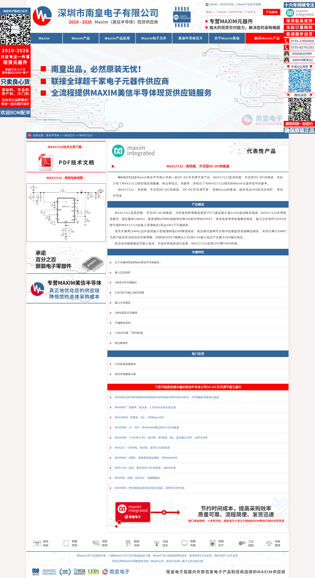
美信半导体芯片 (190, 38)
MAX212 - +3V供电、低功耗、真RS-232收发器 (142, 447)
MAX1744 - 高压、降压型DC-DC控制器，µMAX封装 (145, 467)
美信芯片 (69, 135)
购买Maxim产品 (267, 38)
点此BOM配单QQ (302, 60)
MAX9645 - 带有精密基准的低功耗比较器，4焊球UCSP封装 (150, 488)
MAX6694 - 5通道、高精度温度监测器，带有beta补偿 (146, 457)
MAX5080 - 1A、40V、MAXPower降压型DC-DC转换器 (147, 427)
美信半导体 (52, 135)
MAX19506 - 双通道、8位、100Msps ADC (139, 417)
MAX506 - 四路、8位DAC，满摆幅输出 (138, 477)
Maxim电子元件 (154, 38)
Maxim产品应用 (117, 38)
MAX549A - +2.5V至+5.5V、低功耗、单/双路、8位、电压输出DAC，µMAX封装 (161, 437)
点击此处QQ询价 (302, 53)
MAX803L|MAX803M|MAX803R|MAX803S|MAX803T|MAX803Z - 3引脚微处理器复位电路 (167, 397)
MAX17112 (85, 135)
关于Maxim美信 (227, 38)
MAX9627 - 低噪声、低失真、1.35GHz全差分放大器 (145, 407)
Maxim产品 (81, 38)
